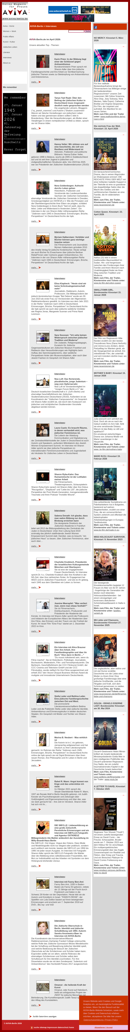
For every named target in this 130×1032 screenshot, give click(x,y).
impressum (52, 1027)
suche (36, 1027)
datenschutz (63, 1027)
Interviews (7, 58)
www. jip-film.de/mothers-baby (108, 449)
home (71, 1027)
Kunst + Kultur (9, 42)
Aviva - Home (8, 26)
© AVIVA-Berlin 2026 (13, 1023)
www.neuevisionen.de (104, 205)
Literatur (6, 52)
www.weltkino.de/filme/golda (107, 777)
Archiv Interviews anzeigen (44, 1016)
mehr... (34, 82)
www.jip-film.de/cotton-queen (107, 283)
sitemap (43, 1027)
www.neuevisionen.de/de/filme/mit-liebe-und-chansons (110, 695)
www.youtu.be (111, 779)
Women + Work (9, 31)
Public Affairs (8, 37)
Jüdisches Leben (10, 47)
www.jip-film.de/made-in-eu (106, 530)
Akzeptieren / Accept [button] (103, 1027)
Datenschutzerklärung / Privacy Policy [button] (101, 1020)
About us (6, 63)
